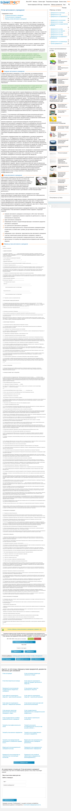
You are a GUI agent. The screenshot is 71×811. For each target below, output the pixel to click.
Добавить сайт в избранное (23, 659)
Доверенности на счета (57, 32)
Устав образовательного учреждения (62, 61)
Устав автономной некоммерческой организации (62, 74)
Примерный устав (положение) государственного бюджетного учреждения (10, 690)
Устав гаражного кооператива (62, 111)
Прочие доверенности (56, 43)
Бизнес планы (62, 1)
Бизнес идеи (41, 1)
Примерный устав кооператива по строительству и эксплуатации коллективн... (11, 756)
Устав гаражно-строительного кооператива (62, 181)
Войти (68, 1)
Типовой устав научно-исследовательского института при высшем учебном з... (33, 727)
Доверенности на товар (57, 34)
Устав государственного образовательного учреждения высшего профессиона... (34, 712)
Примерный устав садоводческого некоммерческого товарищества (62, 54)
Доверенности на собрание (58, 31)
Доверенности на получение (58, 20)
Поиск (68, 4)
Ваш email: (24, 644)
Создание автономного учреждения (14, 15)
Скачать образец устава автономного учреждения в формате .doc (25, 629)
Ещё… (64, 4)
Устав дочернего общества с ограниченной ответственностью (62, 161)
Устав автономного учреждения (13, 17)
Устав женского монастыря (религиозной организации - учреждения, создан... (10, 712)
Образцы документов (56, 4)
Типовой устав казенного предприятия (12, 732)
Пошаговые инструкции (52, 1)
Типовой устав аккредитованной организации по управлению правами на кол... (12, 741)
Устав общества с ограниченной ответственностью (62, 106)
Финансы (35, 1)
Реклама (64, 7)
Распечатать (38, 659)
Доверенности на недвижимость (59, 16)
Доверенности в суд (56, 14)
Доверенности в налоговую (58, 12)
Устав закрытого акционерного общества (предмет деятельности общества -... (33, 682)
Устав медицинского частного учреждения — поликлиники (63, 81)
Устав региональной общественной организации (63, 141)
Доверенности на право (57, 22)
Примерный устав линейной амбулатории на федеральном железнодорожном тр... (32, 756)
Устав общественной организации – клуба (63, 127)
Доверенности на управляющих (59, 41)
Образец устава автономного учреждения (16, 18)
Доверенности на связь (57, 29)
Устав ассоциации (7, 673)
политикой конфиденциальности (32, 804)
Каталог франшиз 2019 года (35, 4)
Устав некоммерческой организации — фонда (62, 134)
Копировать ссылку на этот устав (24, 642)
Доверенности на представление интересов (59, 24)
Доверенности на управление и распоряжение (58, 37)
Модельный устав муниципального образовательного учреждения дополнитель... (33, 741)
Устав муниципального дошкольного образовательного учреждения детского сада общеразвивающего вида (58, 98)
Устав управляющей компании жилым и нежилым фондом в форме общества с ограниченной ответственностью (59, 89)
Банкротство (46, 4)
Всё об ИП (29, 1)
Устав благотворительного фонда (11, 680)
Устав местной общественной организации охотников (61, 174)
